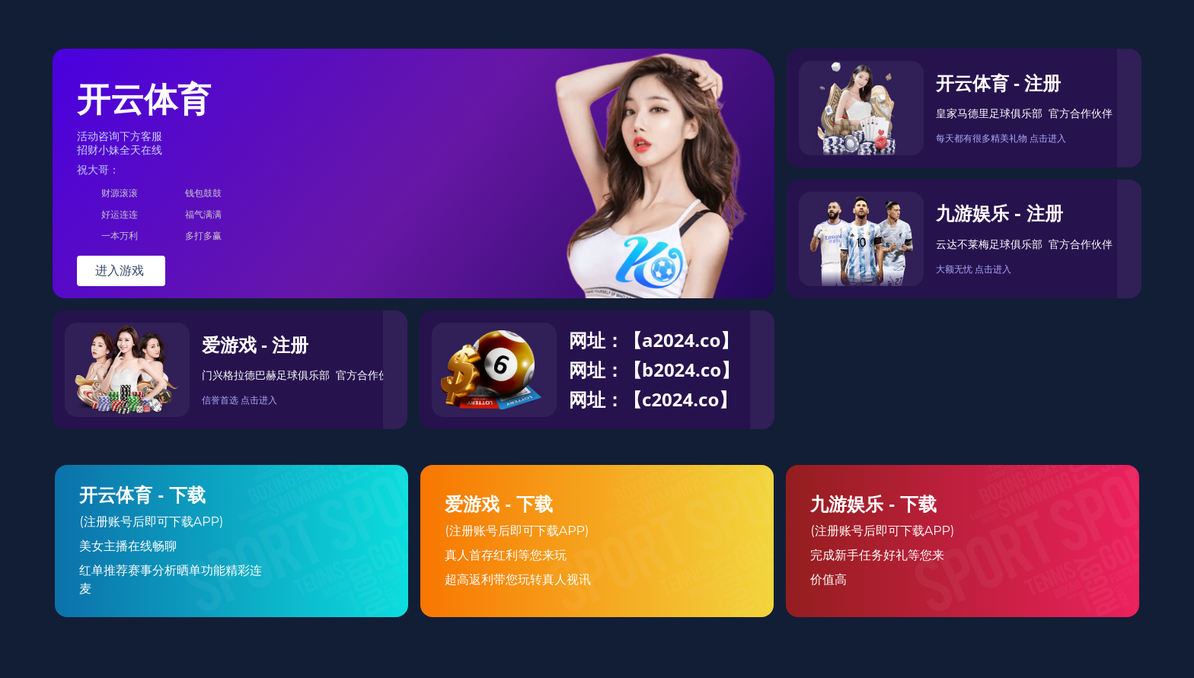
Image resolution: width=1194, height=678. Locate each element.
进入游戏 (121, 270)
